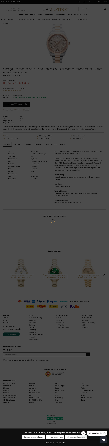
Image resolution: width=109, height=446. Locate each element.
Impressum (49, 443)
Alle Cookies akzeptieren (76, 437)
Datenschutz (59, 443)
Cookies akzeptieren (55, 437)
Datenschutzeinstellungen (34, 437)
